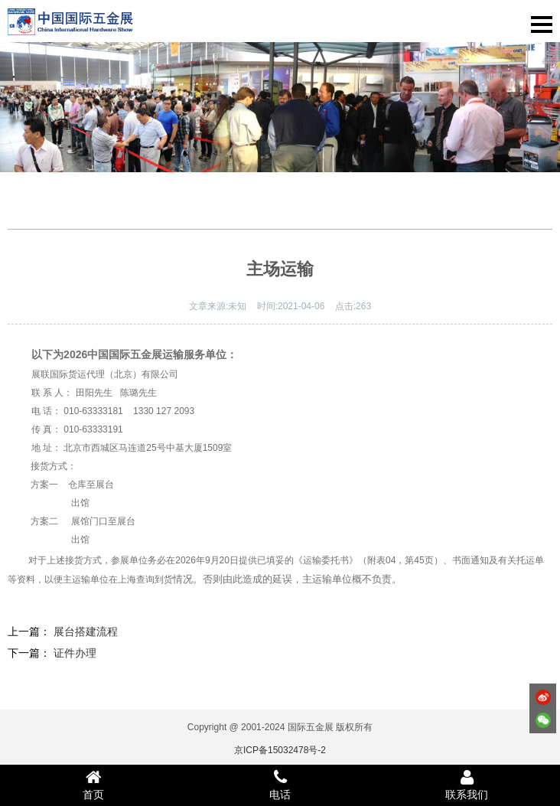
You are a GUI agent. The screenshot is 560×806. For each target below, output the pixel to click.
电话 (280, 784)
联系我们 (466, 784)
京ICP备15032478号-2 (280, 750)
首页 (93, 784)
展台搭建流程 (86, 631)
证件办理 (75, 653)
